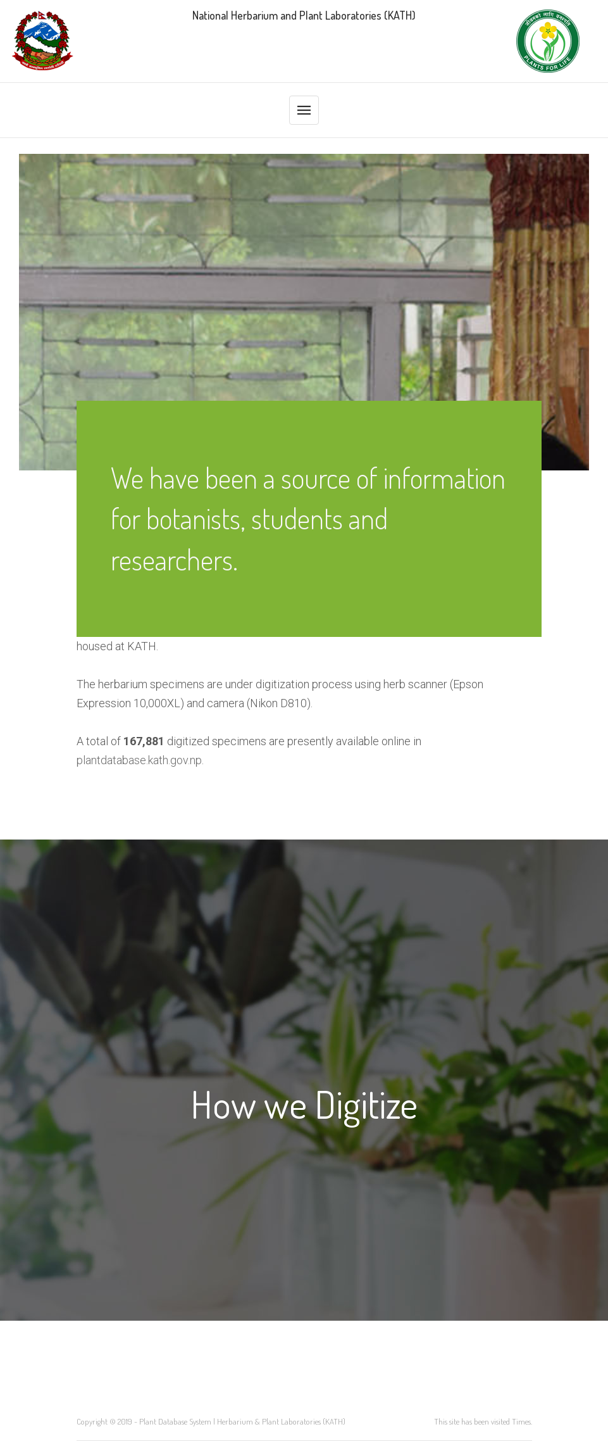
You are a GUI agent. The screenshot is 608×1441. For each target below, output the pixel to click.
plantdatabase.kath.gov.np (139, 760)
